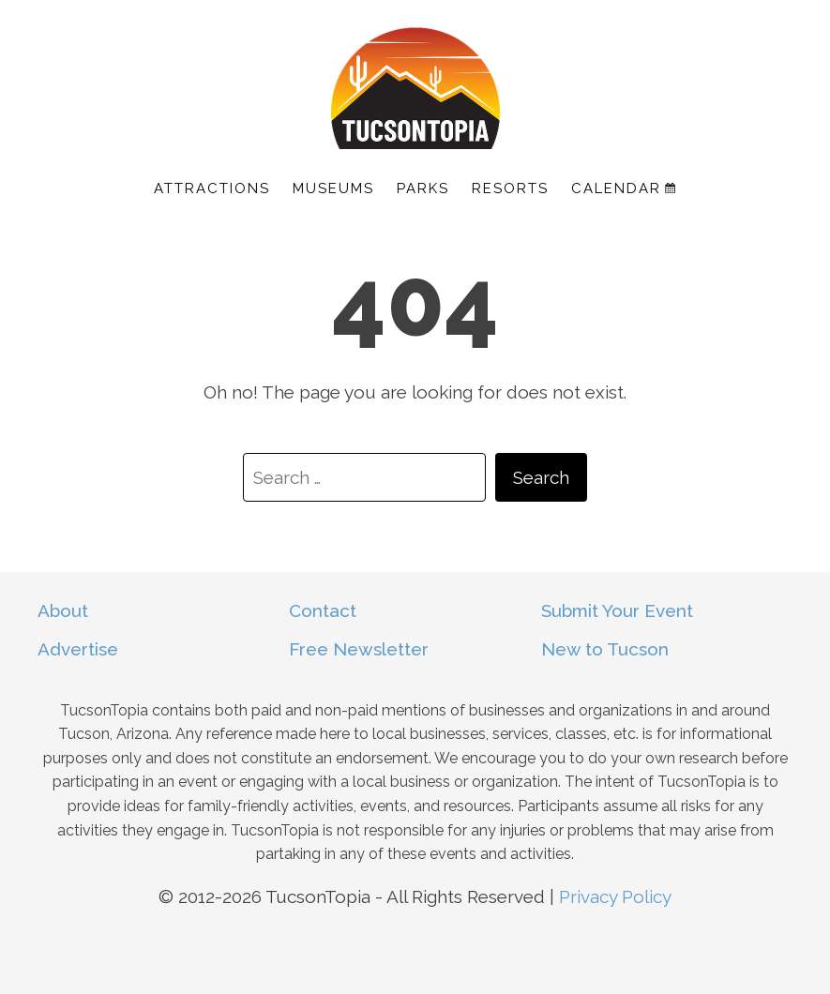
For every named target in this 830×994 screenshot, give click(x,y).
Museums (333, 188)
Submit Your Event (617, 610)
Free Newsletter (359, 649)
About (63, 610)
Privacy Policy (615, 896)
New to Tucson (605, 649)
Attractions (212, 188)
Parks (423, 188)
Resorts (510, 188)
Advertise (78, 649)
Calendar (623, 188)
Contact (322, 610)
